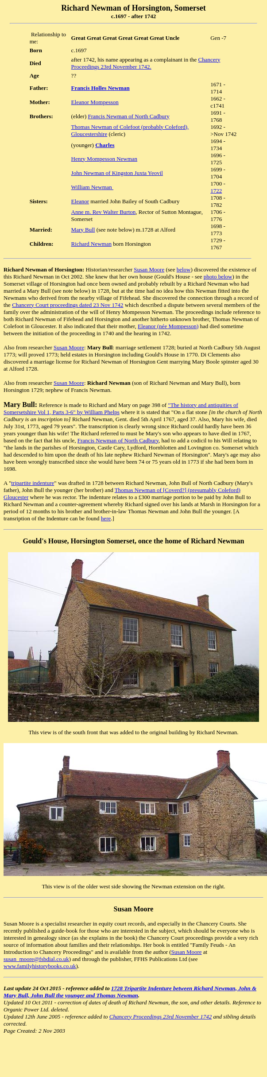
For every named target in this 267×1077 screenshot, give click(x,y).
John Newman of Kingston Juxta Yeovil (117, 173)
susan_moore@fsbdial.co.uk (36, 959)
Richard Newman (91, 243)
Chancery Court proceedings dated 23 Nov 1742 (67, 305)
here (106, 518)
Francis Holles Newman (100, 88)
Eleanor (80, 201)
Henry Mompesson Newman (104, 158)
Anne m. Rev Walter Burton (103, 212)
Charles (104, 145)
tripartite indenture (32, 483)
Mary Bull (83, 229)
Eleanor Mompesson (95, 102)
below (184, 269)
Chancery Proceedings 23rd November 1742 (160, 1016)
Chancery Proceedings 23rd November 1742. (146, 63)
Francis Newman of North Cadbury (129, 116)
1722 (216, 190)
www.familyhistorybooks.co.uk (40, 966)
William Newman (92, 187)
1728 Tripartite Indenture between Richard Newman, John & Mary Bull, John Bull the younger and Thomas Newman (130, 992)
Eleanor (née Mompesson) (168, 326)
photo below (218, 276)
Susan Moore (149, 269)
